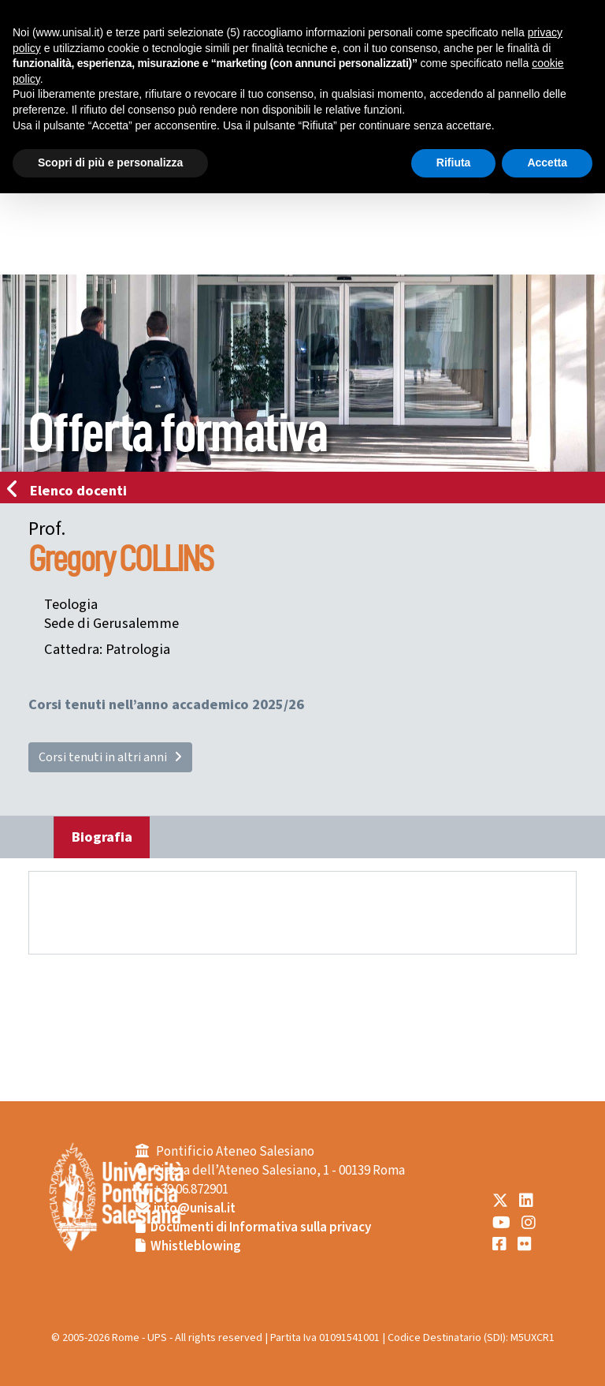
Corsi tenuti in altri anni (110, 757)
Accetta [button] (547, 162)
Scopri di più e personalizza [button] (110, 162)
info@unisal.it (195, 1208)
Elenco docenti (72, 490)
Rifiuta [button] (453, 162)
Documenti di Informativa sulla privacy (260, 1227)
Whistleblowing (195, 1246)
